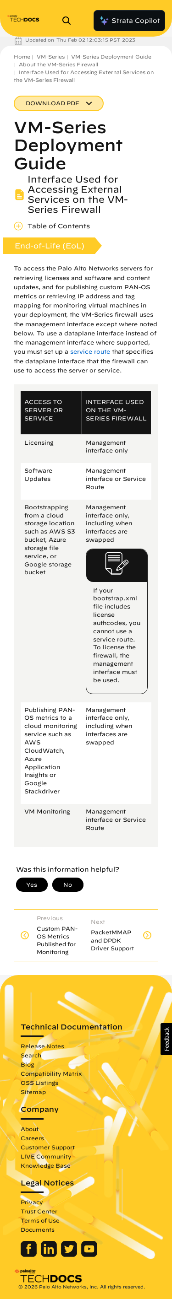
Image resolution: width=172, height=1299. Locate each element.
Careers (32, 1138)
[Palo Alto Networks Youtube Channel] (89, 1254)
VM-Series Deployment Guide (111, 56)
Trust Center (39, 1211)
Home (22, 56)
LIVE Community (46, 1156)
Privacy (32, 1202)
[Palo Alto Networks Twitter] (70, 1254)
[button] (166, 1039)
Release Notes (42, 1046)
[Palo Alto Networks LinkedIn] (50, 1254)
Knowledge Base (46, 1165)
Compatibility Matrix (51, 1073)
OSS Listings (39, 1082)
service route (90, 351)
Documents (38, 1229)
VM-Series (51, 56)
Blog (27, 1064)
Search (31, 1055)
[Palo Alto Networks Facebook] (30, 1254)
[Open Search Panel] (69, 20)
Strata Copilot (129, 20)
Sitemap (33, 1092)
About (30, 1129)
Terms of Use (40, 1220)
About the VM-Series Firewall (58, 64)
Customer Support (48, 1147)
